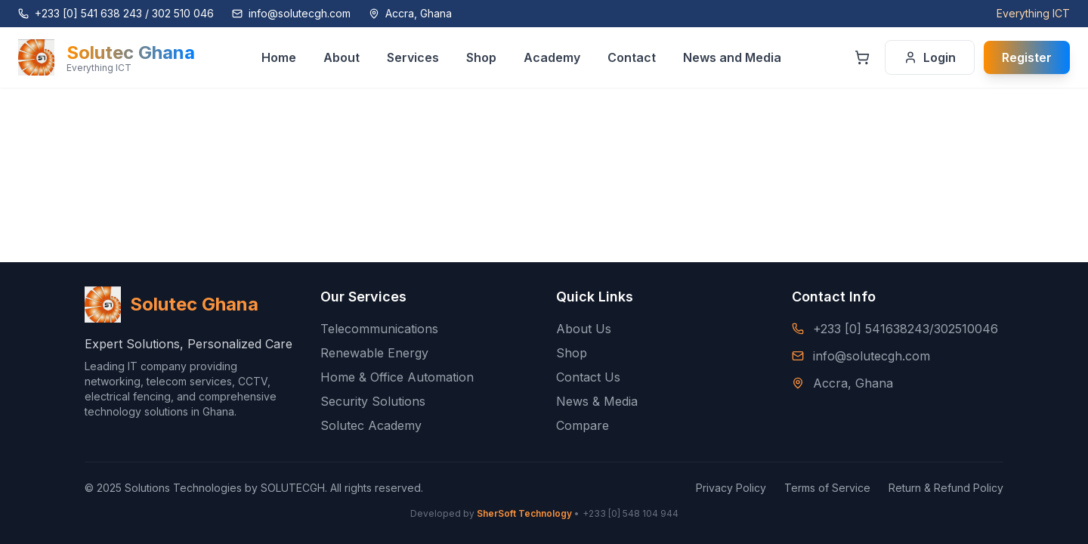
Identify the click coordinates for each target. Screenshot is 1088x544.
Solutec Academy (371, 425)
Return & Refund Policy (946, 487)
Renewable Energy (374, 352)
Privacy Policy (731, 487)
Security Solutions (372, 401)
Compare (582, 425)
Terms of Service (827, 487)
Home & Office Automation (397, 377)
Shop (571, 352)
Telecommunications (379, 328)
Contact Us (588, 377)
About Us (583, 328)
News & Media (597, 401)
